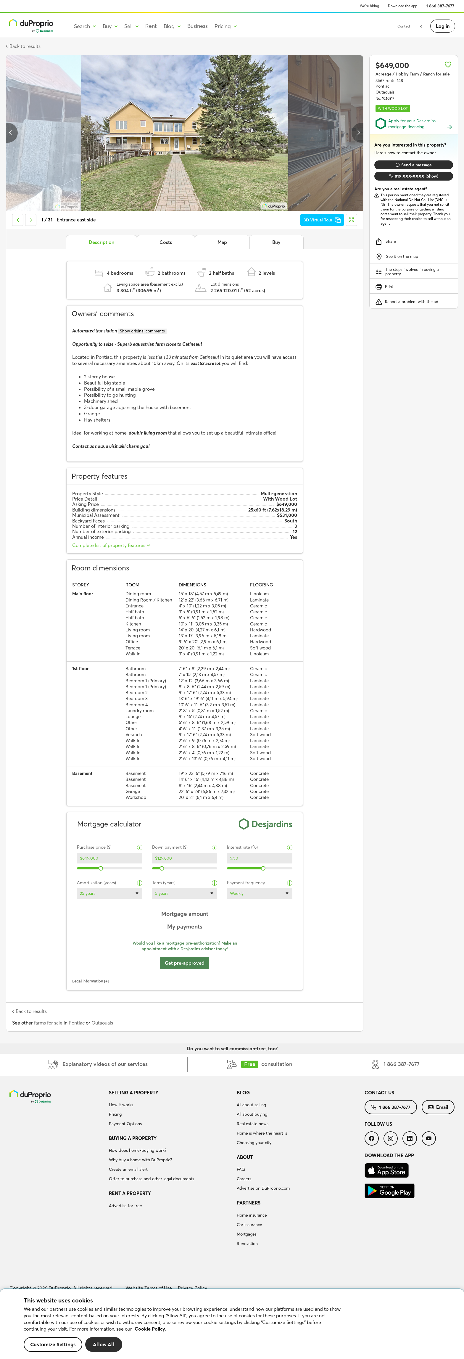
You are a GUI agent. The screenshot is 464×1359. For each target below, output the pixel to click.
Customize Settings (53, 1344)
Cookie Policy (150, 1329)
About (245, 1157)
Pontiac (77, 1023)
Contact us (379, 1093)
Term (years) (163, 882)
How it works (121, 1104)
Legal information (87, 981)
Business (197, 25)
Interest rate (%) (242, 847)
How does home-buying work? (137, 1150)
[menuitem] (170, 1109)
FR (405, 26)
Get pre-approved (184, 963)
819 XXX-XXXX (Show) (413, 176)
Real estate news (252, 1123)
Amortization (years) (96, 882)
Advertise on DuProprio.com (263, 1188)
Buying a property (133, 1138)
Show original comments (142, 331)
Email (438, 1107)
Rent (151, 25)
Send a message (414, 165)
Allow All (104, 1344)
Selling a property (133, 1093)
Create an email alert (128, 1169)
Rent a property (130, 1193)
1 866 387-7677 (440, 6)
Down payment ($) (170, 847)
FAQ (241, 1169)
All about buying (252, 1114)
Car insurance (249, 1224)
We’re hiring (369, 6)
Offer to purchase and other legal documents (151, 1178)
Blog (243, 1093)
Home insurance (252, 1215)
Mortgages (247, 1234)
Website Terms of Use (148, 1288)
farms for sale (48, 1023)
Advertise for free (125, 1205)
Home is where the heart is (262, 1133)
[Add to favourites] (448, 64)
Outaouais (102, 1023)
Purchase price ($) (94, 847)
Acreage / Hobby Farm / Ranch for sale (413, 74)
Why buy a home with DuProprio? (140, 1159)
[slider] (101, 868)
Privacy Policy (192, 1288)
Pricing (115, 1114)
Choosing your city (254, 1142)
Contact (389, 26)
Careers (244, 1178)
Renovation (247, 1243)
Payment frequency (246, 882)
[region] (232, 1324)
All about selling (251, 1104)
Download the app (402, 6)
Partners (248, 1202)
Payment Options (125, 1123)
